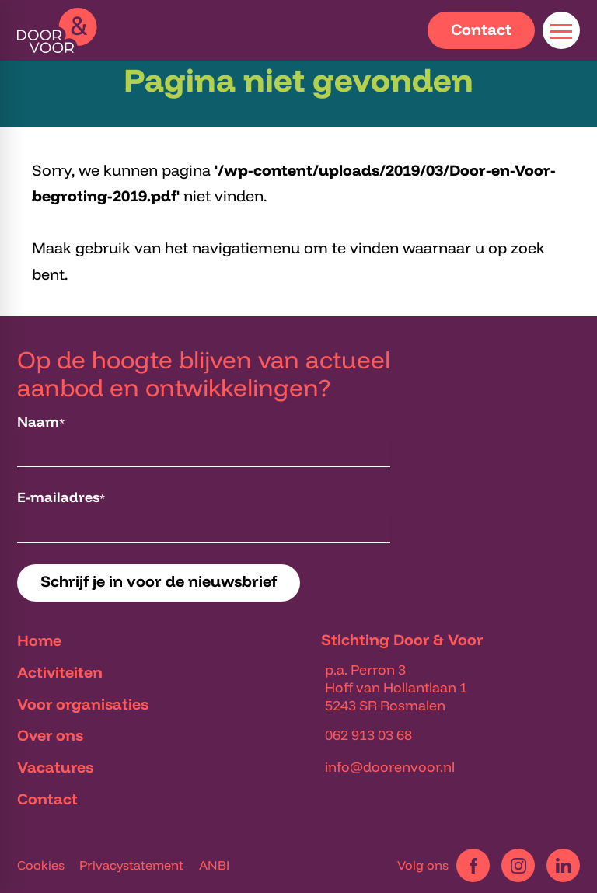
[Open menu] (561, 30)
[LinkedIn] (563, 865)
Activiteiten (60, 672)
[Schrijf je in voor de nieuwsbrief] (158, 583)
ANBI (214, 865)
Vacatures (55, 766)
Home (39, 640)
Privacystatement (131, 865)
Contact (47, 798)
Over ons (50, 735)
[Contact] (481, 30)
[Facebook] (473, 865)
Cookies (41, 865)
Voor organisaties (82, 703)
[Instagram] (518, 865)
